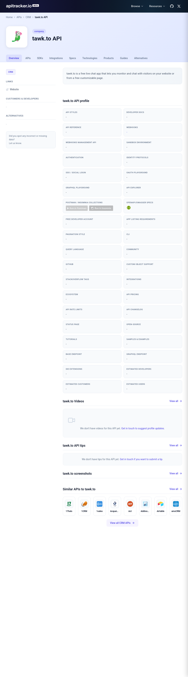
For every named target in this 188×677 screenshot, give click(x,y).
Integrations (56, 58)
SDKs (40, 58)
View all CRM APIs (122, 523)
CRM (28, 17)
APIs (19, 17)
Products (109, 58)
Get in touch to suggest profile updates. (143, 428)
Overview (14, 58)
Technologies (89, 58)
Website (12, 89)
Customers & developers (22, 98)
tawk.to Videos (73, 401)
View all (176, 401)
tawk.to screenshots (77, 473)
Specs (72, 58)
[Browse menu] (137, 6)
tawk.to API (41, 17)
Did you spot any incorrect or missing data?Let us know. (28, 140)
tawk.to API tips (74, 445)
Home (9, 17)
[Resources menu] (157, 6)
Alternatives (141, 58)
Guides (124, 58)
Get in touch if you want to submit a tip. (141, 459)
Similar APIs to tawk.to (79, 489)
